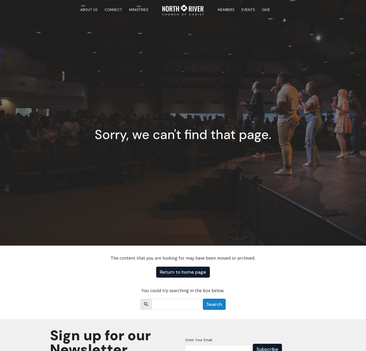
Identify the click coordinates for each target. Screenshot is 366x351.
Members (226, 9)
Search (214, 304)
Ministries (138, 9)
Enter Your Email (198, 339)
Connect (113, 9)
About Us (89, 9)
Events (248, 9)
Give (266, 9)
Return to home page (183, 272)
